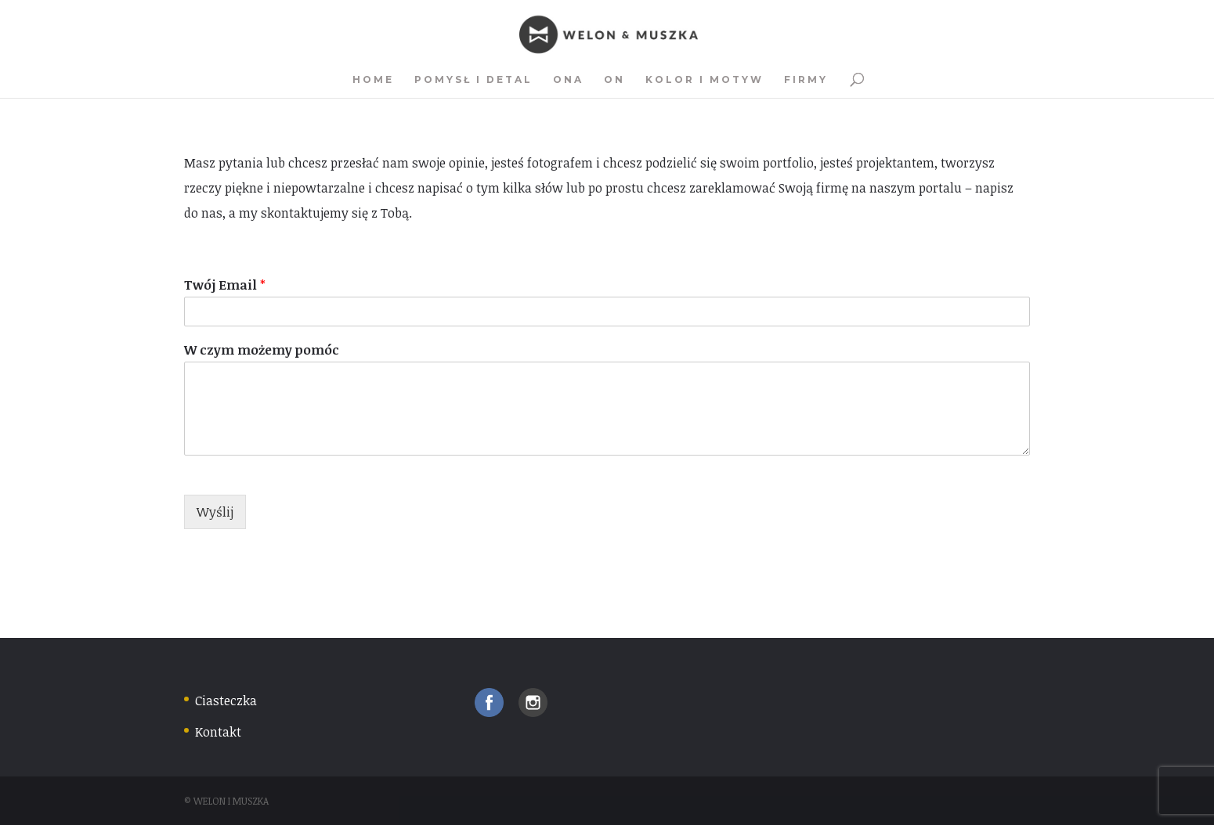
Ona (568, 79)
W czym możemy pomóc (261, 350)
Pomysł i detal (473, 79)
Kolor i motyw (704, 79)
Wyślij (215, 512)
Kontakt (218, 731)
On (614, 79)
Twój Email (225, 285)
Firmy (806, 79)
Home (373, 79)
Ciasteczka (226, 700)
